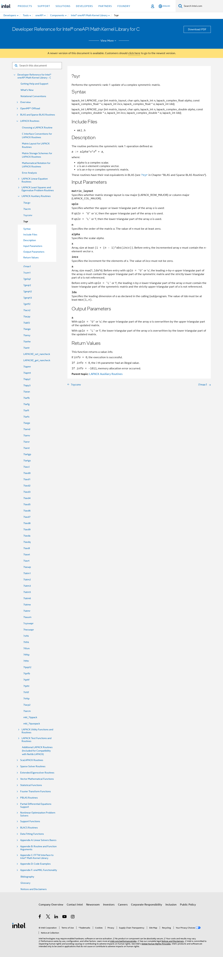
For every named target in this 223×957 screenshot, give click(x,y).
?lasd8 (26, 523)
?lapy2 (26, 379)
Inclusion (171, 904)
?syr (25, 221)
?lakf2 (26, 322)
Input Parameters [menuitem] (32, 246)
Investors (108, 904)
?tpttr (26, 686)
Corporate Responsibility (146, 904)
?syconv (27, 215)
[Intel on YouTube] (64, 917)
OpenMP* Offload (30, 108)
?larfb (26, 397)
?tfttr (26, 660)
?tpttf (26, 679)
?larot (26, 448)
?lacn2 (26, 310)
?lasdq (26, 541)
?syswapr (28, 623)
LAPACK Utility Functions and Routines (37, 731)
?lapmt (27, 372)
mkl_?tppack (30, 717)
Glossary (25, 882)
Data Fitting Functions (32, 833)
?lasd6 (26, 510)
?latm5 (27, 592)
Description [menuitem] (29, 240)
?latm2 (27, 579)
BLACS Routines (29, 827)
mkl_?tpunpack (31, 723)
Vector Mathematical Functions (37, 778)
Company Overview (51, 904)
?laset (26, 554)
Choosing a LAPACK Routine (37, 127)
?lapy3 (26, 385)
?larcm (27, 711)
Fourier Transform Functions (35, 791)
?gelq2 (27, 278)
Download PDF (197, 29)
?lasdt (26, 548)
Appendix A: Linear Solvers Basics (38, 840)
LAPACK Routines (29, 121)
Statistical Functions (31, 785)
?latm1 (27, 573)
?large (26, 422)
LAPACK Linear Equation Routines (35, 180)
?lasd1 (26, 479)
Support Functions (30, 821)
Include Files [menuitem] (30, 234)
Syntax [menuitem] (27, 228)
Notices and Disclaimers (34, 889)
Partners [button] (105, 6)
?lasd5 (26, 504)
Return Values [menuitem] (31, 257)
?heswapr (28, 629)
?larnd (26, 429)
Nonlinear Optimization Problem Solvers (37, 814)
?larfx (26, 416)
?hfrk (26, 642)
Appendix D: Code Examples (35, 863)
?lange (27, 329)
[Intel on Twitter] (48, 917)
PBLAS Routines (29, 797)
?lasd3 (26, 491)
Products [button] (25, 6)
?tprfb (26, 673)
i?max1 (27, 266)
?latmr (26, 610)
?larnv (26, 435)
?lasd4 (26, 498)
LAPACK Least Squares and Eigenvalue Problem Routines (38, 189)
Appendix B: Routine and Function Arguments (38, 848)
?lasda (26, 535)
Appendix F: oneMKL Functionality (38, 870)
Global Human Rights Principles (156, 943)
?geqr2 (27, 285)
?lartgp (27, 454)
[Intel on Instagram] (73, 917)
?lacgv (26, 202)
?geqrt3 (27, 297)
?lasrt (26, 560)
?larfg (26, 404)
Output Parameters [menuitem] (33, 251)
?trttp (26, 698)
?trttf (26, 692)
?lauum (27, 617)
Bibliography (27, 876)
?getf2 (26, 303)
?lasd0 (26, 473)
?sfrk (26, 635)
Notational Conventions (33, 96)
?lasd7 (26, 516)
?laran (26, 391)
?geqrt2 (27, 291)
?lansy (26, 335)
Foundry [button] (123, 6)
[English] (164, 6)
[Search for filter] (37, 65)
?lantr (26, 347)
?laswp (27, 567)
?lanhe (27, 341)
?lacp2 (26, 704)
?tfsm (26, 648)
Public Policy (188, 904)
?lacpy (26, 316)
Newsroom (93, 904)
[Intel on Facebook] (40, 917)
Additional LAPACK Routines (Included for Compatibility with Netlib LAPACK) (37, 751)
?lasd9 (26, 529)
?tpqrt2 (27, 667)
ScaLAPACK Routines (31, 760)
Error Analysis (29, 172)
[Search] (180, 6)
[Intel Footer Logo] (19, 925)
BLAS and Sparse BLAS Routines (37, 114)
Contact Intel (75, 904)
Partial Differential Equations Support (35, 805)
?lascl (26, 466)
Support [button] (44, 6)
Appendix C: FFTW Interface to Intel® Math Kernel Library (36, 857)
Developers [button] (84, 6)
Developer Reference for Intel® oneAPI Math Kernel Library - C (34, 76)
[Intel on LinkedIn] (56, 917)
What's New (27, 90)
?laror (26, 441)
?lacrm (27, 209)
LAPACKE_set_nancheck (36, 354)
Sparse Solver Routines (32, 766)
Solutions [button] (63, 6)
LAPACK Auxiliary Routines (36, 196)
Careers (123, 904)
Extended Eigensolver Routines (37, 772)
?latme (27, 604)
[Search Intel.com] (202, 6)
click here (134, 53)
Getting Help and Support (34, 83)
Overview (25, 102)
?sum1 (27, 272)
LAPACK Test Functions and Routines (36, 740)
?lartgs (27, 460)
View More (109, 40)
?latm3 (27, 585)
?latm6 (27, 598)
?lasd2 (26, 485)
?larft (26, 410)
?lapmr (27, 366)
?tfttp (26, 654)
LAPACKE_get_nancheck (36, 360)
